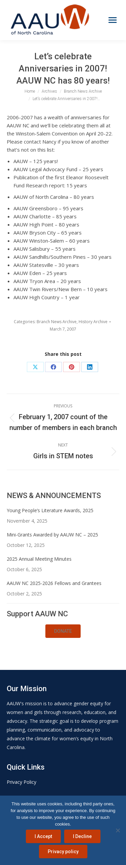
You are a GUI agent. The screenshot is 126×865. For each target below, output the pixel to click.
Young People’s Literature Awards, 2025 (50, 510)
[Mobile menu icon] (112, 20)
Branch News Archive (57, 322)
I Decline (82, 836)
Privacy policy (63, 851)
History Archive (93, 322)
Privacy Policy (21, 782)
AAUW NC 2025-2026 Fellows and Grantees (54, 583)
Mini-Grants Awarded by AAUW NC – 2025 (52, 534)
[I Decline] (117, 830)
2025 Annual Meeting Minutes (39, 559)
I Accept (43, 836)
